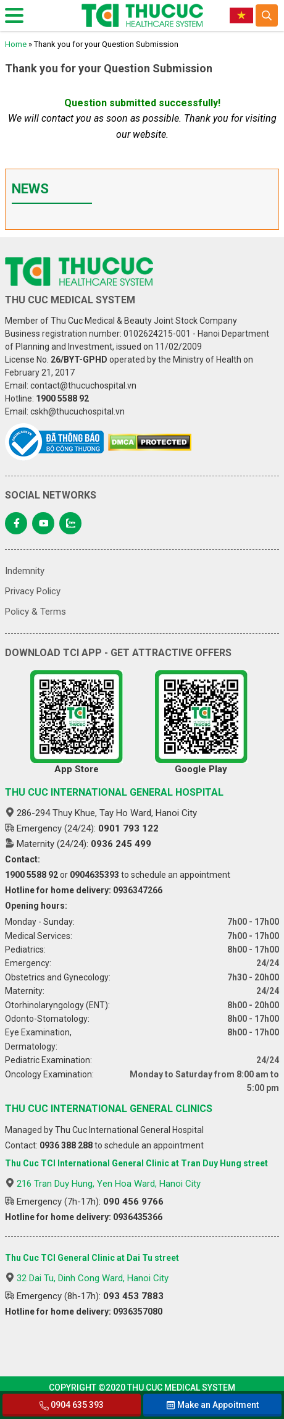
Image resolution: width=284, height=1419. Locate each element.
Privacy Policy (33, 591)
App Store (76, 722)
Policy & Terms (35, 611)
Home (16, 44)
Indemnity (24, 570)
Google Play (201, 722)
